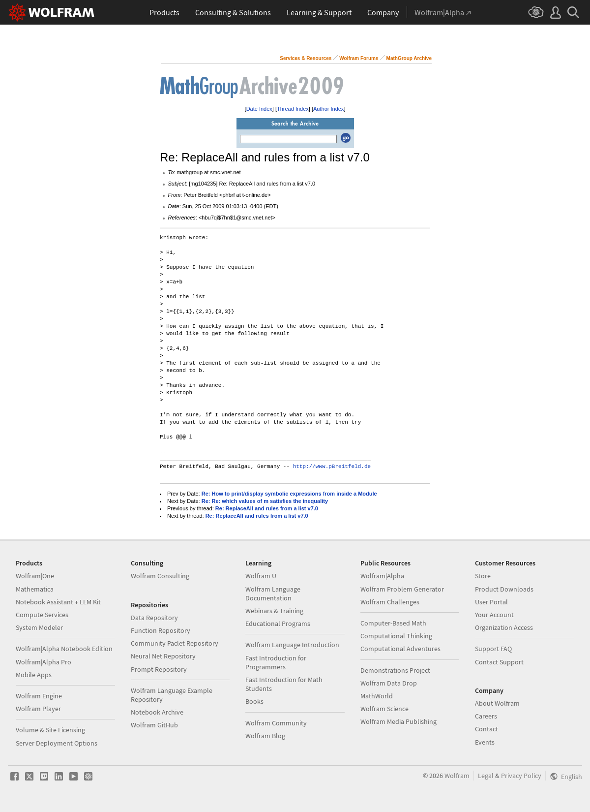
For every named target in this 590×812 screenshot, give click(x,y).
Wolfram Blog (265, 735)
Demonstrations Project (395, 670)
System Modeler (39, 627)
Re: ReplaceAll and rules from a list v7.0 (266, 508)
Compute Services (42, 614)
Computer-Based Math (393, 623)
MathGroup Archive (409, 58)
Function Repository (160, 630)
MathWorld (376, 695)
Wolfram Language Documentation (272, 593)
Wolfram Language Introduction (292, 644)
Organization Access (504, 627)
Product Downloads (504, 589)
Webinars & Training (274, 610)
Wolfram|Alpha (382, 575)
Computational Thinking (396, 635)
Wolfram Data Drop (388, 683)
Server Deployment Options (56, 743)
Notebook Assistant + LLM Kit (58, 601)
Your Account (494, 614)
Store (483, 575)
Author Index (328, 109)
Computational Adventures (400, 648)
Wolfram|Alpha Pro (43, 661)
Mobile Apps (34, 674)
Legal (486, 775)
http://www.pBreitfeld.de (332, 466)
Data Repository (154, 617)
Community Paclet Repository (174, 643)
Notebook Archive (157, 712)
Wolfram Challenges (389, 601)
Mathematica (35, 589)
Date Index (259, 109)
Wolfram (457, 775)
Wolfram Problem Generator (402, 589)
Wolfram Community (276, 722)
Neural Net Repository (163, 656)
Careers (486, 716)
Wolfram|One (35, 575)
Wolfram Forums (358, 58)
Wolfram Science (384, 708)
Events (485, 742)
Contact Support (499, 661)
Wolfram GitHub (154, 724)
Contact (486, 728)
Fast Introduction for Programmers (275, 662)
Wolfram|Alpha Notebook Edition (64, 648)
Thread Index (293, 109)
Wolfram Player (38, 708)
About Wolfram (497, 703)
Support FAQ (493, 648)
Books (254, 701)
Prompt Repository (159, 669)
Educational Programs (277, 623)
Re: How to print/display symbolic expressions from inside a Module (289, 494)
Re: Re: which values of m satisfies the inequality (265, 501)
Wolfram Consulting (160, 575)
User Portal (491, 601)
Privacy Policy (521, 775)
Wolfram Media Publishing (398, 721)
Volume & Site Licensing (50, 729)
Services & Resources (305, 58)
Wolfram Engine (39, 695)
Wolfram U (260, 575)
